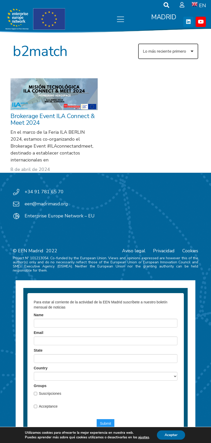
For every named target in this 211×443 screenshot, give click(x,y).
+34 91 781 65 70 (44, 192)
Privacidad (164, 251)
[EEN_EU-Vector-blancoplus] (35, 19)
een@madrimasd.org (46, 204)
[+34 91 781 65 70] (19, 192)
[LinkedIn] (188, 22)
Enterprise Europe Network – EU (60, 216)
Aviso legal (133, 251)
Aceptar (171, 434)
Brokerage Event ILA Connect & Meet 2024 (53, 119)
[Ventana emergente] (182, 5)
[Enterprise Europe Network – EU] (19, 216)
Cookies (190, 251)
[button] (120, 19)
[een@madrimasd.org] (19, 204)
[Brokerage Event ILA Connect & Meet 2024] (54, 94)
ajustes (143, 437)
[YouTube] (201, 22)
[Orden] (168, 51)
